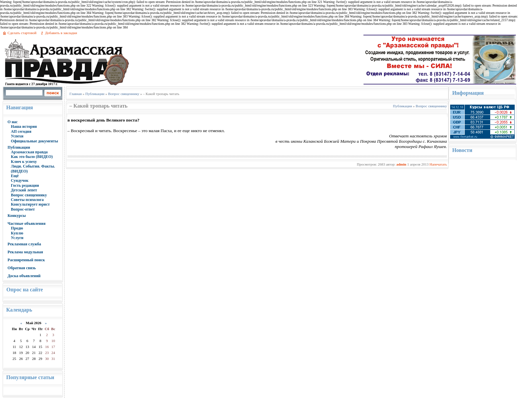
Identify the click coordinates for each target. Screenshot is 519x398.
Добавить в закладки (61, 33)
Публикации (19, 147)
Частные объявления (27, 223)
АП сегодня (21, 131)
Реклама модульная (25, 252)
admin (401, 164)
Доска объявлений (24, 276)
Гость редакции (25, 185)
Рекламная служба (24, 244)
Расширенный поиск (26, 260)
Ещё (15, 176)
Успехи (17, 136)
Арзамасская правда (29, 152)
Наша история (24, 126)
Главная (76, 94)
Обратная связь (22, 268)
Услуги (17, 237)
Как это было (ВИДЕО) (32, 156)
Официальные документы (34, 141)
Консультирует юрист (30, 204)
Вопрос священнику (29, 195)
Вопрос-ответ (23, 209)
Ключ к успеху (24, 161)
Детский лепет (24, 190)
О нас (13, 122)
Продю (17, 228)
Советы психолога (27, 199)
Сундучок (19, 180)
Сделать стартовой (22, 33)
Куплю (17, 233)
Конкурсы (17, 215)
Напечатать (438, 164)
